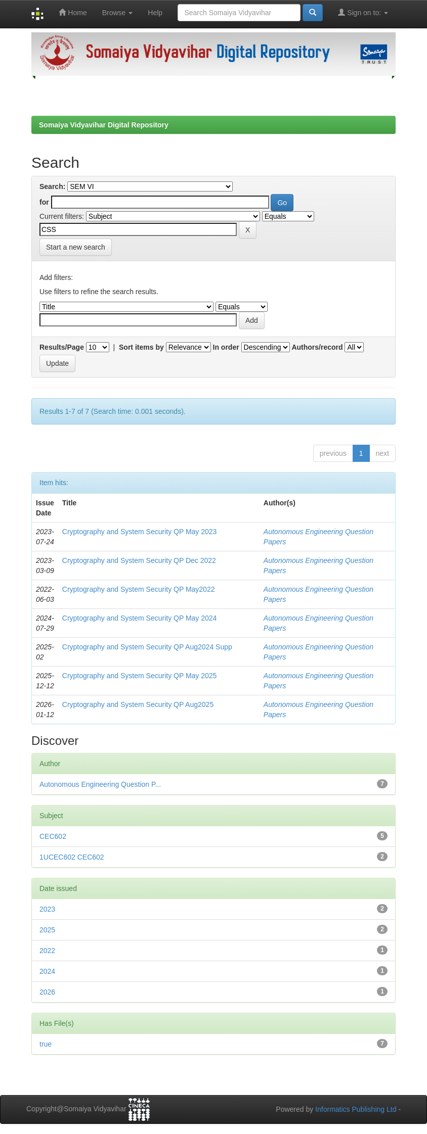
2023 (47, 909)
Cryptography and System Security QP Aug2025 (138, 704)
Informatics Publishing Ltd (355, 1109)
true (45, 1044)
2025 (47, 930)
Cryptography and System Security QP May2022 (138, 589)
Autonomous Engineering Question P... (100, 784)
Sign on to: (363, 12)
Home (73, 12)
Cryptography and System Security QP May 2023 (139, 532)
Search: (52, 186)
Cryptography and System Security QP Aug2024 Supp (147, 647)
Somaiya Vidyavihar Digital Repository (103, 125)
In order (226, 347)
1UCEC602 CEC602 (71, 857)
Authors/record (317, 347)
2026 (47, 992)
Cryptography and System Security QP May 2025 (139, 676)
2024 (47, 971)
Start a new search (75, 247)
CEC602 (52, 836)
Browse (117, 13)
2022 (47, 951)
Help (155, 13)
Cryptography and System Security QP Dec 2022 (139, 560)
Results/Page (61, 347)
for (44, 202)
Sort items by (141, 347)
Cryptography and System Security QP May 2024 (139, 618)
